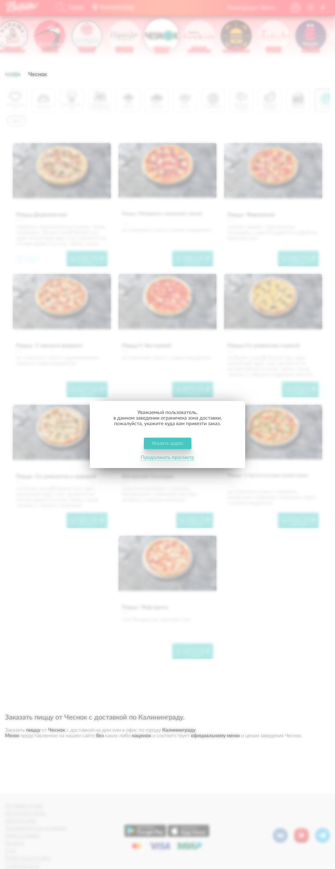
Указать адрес (168, 443)
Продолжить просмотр (167, 457)
